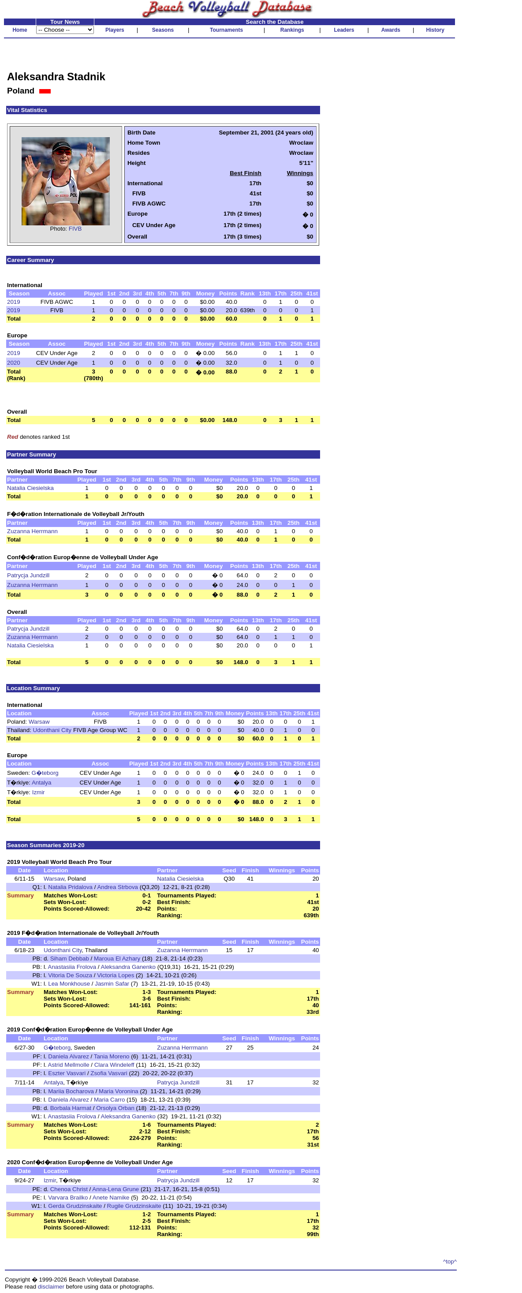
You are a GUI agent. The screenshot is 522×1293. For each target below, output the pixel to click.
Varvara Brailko (68, 1197)
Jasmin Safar (112, 983)
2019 (13, 302)
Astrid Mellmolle (68, 1064)
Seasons (163, 30)
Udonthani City (52, 730)
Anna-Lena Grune (115, 1189)
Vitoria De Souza (70, 975)
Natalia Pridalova (70, 887)
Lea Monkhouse (69, 983)
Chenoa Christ (69, 1189)
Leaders (344, 30)
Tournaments (226, 30)
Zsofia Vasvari (108, 1073)
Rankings (292, 30)
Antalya (41, 782)
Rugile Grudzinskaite (134, 1206)
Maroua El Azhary (117, 958)
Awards (390, 30)
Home (19, 30)
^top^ (450, 1261)
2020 (13, 362)
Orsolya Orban (115, 1108)
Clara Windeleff (114, 1064)
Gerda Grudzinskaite (75, 1206)
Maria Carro (109, 1099)
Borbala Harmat (70, 1108)
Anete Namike (111, 1197)
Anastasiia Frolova (72, 967)
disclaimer (51, 1286)
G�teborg (45, 773)
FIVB (75, 228)
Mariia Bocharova (71, 1091)
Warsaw (39, 721)
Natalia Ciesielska (30, 488)
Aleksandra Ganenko (128, 967)
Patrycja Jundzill (28, 575)
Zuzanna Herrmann (32, 531)
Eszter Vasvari (67, 1073)
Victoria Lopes (115, 975)
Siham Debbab (69, 958)
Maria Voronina (118, 1091)
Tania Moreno (112, 1056)
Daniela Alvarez (68, 1056)
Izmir (38, 792)
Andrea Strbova (117, 887)
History (435, 30)
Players (114, 30)
